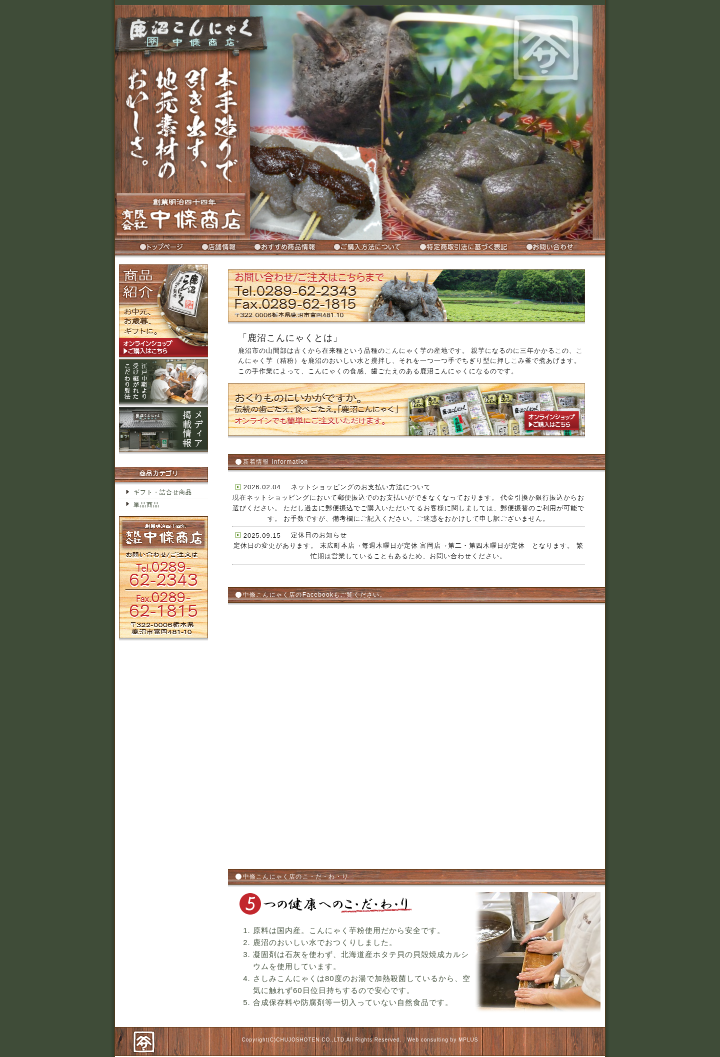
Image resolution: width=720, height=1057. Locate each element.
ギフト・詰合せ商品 (163, 492)
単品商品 (147, 504)
